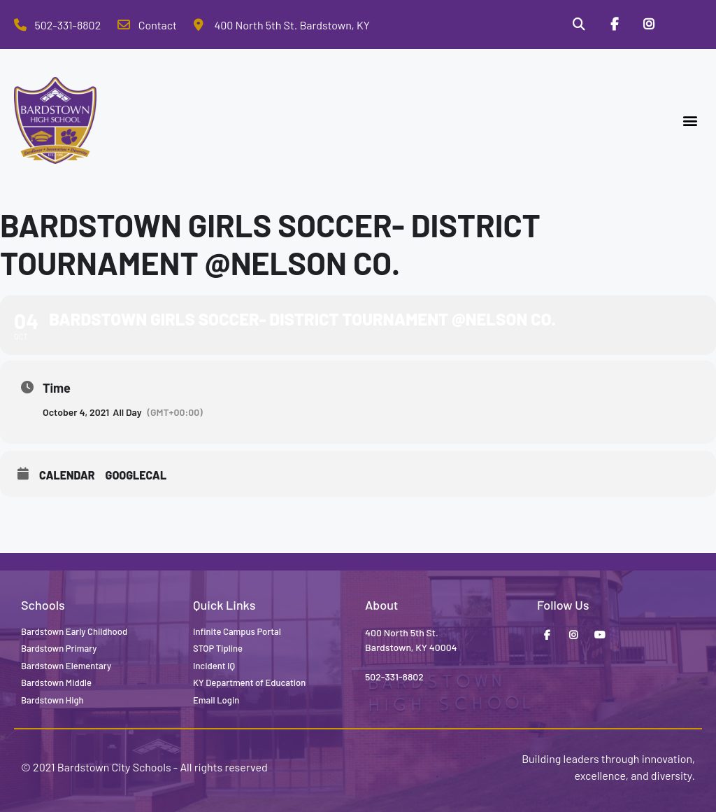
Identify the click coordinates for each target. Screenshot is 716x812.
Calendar (67, 475)
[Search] (578, 24)
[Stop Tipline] (684, 24)
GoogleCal (136, 475)
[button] (690, 120)
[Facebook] (613, 24)
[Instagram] (648, 24)
